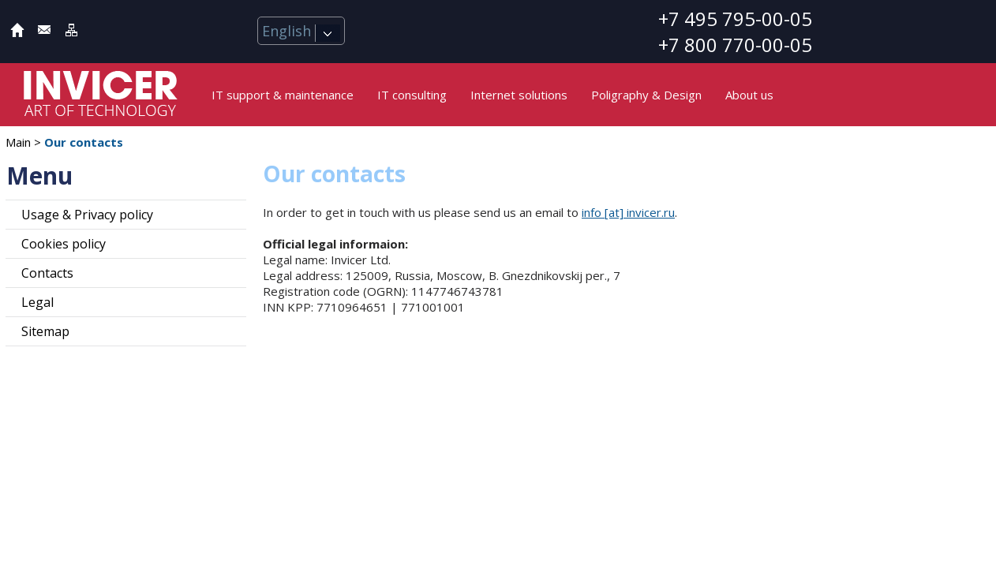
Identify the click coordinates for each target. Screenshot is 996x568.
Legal (37, 302)
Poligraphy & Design (646, 95)
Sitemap (45, 331)
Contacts (47, 273)
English (301, 31)
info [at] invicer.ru (628, 212)
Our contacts (83, 142)
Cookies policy (63, 243)
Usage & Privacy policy (87, 214)
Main (18, 142)
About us (749, 95)
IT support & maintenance (283, 95)
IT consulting (412, 95)
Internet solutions (518, 95)
